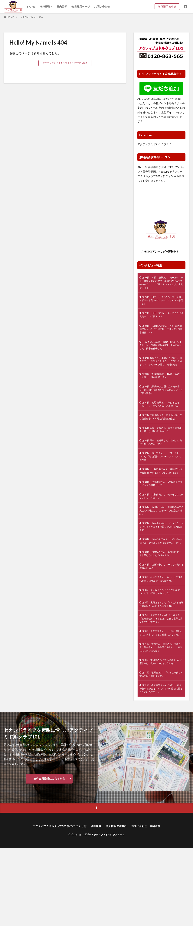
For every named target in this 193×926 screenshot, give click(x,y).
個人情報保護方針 (118, 903)
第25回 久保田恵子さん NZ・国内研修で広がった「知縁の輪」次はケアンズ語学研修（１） (161, 335)
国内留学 (62, 6)
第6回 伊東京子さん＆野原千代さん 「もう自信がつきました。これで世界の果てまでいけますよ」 (161, 680)
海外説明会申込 (168, 6)
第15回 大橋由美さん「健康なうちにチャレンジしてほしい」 (160, 534)
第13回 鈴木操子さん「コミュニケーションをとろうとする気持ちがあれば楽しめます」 (160, 567)
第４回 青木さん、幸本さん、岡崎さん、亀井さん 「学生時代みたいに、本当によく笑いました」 (160, 715)
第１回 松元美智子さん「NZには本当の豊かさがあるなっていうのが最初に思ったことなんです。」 (161, 764)
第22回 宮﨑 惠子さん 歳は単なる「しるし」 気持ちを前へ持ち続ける (161, 423)
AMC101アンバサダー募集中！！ (161, 251)
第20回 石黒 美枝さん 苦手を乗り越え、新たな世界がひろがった (161, 457)
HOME (31, 6)
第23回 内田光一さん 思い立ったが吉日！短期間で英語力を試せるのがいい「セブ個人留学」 (161, 406)
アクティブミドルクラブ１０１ (155, 144)
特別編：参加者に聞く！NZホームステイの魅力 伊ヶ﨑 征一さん (161, 390)
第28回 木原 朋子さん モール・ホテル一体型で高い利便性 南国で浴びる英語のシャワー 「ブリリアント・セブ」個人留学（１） (160, 283)
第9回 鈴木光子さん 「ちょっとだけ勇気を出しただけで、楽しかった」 (160, 630)
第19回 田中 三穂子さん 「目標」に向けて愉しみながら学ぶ (161, 471)
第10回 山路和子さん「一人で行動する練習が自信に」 (160, 615)
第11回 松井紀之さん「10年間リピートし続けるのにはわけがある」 (161, 601)
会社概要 (96, 903)
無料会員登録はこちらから (49, 855)
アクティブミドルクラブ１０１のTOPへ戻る (64, 63)
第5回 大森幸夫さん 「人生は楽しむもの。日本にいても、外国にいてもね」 (160, 697)
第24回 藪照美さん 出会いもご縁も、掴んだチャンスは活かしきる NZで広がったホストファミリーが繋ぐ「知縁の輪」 (161, 372)
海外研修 (45, 6)
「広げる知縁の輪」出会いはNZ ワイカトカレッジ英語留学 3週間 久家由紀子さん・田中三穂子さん (161, 352)
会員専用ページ (80, 6)
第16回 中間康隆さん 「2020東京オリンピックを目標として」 (160, 520)
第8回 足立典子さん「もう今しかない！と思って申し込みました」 (161, 646)
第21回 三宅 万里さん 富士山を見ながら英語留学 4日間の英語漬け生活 (161, 441)
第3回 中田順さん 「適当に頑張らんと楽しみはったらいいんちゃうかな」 (160, 733)
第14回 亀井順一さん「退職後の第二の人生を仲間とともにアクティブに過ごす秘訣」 (160, 550)
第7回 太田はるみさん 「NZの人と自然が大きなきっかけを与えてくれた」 (160, 662)
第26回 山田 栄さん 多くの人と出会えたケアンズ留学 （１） (160, 319)
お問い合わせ (102, 6)
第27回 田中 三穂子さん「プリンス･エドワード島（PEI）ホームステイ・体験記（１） (160, 303)
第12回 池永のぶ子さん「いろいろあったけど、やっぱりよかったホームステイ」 (160, 585)
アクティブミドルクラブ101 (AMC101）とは (55, 903)
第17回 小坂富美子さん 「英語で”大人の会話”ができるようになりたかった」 (160, 504)
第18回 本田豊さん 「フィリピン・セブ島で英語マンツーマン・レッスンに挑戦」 (161, 486)
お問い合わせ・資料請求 (151, 903)
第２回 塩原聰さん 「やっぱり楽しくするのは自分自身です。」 (160, 749)
